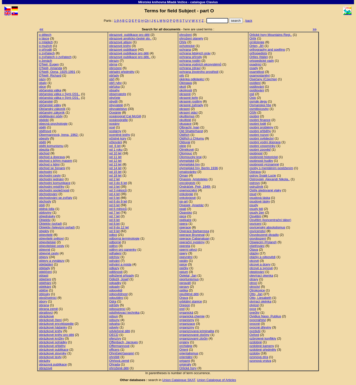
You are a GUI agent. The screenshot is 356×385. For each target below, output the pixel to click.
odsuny (114, 320)
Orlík (252, 38)
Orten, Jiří (256, 46)
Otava (253, 249)
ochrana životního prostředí (199, 72)
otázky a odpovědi (262, 257)
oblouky (44, 294)
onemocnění (188, 190)
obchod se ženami (52, 168)
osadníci (255, 64)
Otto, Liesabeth (260, 298)
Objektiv (44, 220)
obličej (43, 290)
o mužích (45, 46)
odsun (113, 316)
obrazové (45, 368)
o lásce (44, 38)
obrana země (48, 309)
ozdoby (254, 353)
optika (183, 290)
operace (185, 227)
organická (186, 312)
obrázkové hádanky (53, 327)
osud (252, 194)
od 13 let (115, 164)
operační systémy (192, 242)
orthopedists (258, 53)
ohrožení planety (191, 38)
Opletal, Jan (188, 275)
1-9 (116, 20)
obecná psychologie (53, 123)
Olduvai (184, 142)
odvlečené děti (119, 331)
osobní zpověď (260, 149)
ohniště (114, 357)
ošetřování (257, 246)
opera (183, 223)
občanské (46, 101)
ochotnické (187, 46)
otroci (253, 283)
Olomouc (185, 153)
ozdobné (255, 342)
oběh (42, 127)
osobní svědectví (261, 138)
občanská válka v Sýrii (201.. (59, 94)
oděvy (113, 246)
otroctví (254, 286)
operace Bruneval (192, 235)
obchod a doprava (52, 157)
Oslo (252, 98)
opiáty (183, 261)
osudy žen (256, 212)
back (248, 20)
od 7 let (114, 212)
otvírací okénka (260, 301)
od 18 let (115, 175)
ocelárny (115, 131)
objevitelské (47, 242)
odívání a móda (120, 264)
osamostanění (259, 75)
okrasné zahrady (191, 105)
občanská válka (50, 90)
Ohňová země (119, 361)
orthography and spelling (267, 49)
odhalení (115, 253)
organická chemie (192, 316)
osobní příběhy (260, 131)
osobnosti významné (264, 164)
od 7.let (114, 216)
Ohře (182, 42)
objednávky (47, 216)
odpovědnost (118, 294)
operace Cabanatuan (194, 238)
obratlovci (46, 312)
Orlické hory (188, 368)
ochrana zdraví (190, 68)
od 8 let (114, 220)
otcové (254, 261)
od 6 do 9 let (118, 201)
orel (182, 309)
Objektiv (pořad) (50, 223)
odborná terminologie (124, 238)
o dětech (45, 35)
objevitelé (45, 235)
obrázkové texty (50, 357)
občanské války (50, 105)
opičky (183, 268)
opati (182, 209)
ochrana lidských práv (195, 53)
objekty (44, 231)
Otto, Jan (256, 294)
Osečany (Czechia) (263, 79)
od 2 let (114, 179)
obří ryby (115, 83)
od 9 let (114, 231)
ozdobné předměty (262, 349)
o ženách (45, 60)
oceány (114, 123)
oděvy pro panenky (122, 249)
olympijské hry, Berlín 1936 (198, 168)
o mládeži (46, 42)
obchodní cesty (50, 175)
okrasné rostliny (190, 101)
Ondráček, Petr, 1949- (195, 186)
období (44, 120)
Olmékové (186, 149)
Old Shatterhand (191, 131)
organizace (187, 323)
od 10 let (115, 153)
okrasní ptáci (188, 112)
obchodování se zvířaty (55, 198)
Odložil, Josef (119, 279)
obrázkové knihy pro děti (56, 335)
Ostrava (255, 172)
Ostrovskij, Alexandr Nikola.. (269, 179)
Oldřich (184, 135)
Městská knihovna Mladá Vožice (162, 2)
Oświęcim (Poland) (263, 242)
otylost (254, 305)
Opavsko (185, 212)
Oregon (184, 305)
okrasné (185, 94)
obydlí (113, 101)
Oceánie (115, 112)
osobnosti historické (263, 157)
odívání (114, 261)
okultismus (187, 116)
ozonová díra (258, 357)
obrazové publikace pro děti (129, 35)
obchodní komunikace (54, 183)
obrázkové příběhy (52, 346)
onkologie (186, 194)
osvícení (255, 223)
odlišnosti (116, 272)
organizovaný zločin (193, 338)
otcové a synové (261, 268)
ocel (112, 127)
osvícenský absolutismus (267, 227)
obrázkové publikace (53, 349)
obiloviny (45, 212)
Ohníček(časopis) (121, 353)
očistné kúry (117, 138)
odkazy (114, 268)
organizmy (186, 327)
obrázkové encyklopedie (56, 323)
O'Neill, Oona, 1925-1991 (57, 72)
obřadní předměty (121, 72)
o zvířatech (47, 53)
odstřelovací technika (124, 312)
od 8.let (114, 223)
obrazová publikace (53, 364)
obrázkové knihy (50, 331)
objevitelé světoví (51, 238)
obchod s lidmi (49, 164)
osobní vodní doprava (265, 142)
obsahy (114, 90)
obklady (44, 268)
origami (184, 361)
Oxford (254, 335)
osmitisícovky (259, 109)
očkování (115, 142)
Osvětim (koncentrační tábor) (270, 220)
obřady (114, 75)
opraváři (185, 283)
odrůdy (114, 305)
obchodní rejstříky (51, 186)
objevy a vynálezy (51, 261)
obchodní (45, 172)
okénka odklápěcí (191, 79)
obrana (44, 305)
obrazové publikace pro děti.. (130, 57)
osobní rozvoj (259, 135)
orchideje (185, 346)
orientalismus (188, 353)
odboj (113, 235)
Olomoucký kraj (190, 157)
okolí (182, 86)
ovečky (254, 312)
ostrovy (254, 183)
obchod (44, 153)
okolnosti (185, 90)
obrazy (114, 60)
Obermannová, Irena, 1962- (59, 135)
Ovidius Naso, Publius (265, 316)
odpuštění (116, 298)
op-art (183, 201)
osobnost (256, 153)
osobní (254, 116)
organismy (186, 320)
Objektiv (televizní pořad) (57, 227)
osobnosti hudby (261, 160)
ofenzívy (115, 338)
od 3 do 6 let (118, 183)
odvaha (114, 323)
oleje (182, 146)
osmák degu (258, 101)
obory (43, 301)
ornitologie (257, 42)
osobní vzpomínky (262, 146)
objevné (44, 249)
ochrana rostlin (189, 60)
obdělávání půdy (51, 116)
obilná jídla (46, 209)
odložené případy (121, 275)
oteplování (257, 272)
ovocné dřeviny (260, 327)
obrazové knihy (120, 46)
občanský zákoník (52, 112)
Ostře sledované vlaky (265, 190)
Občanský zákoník (52, 109)
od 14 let (115, 168)
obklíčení (45, 272)
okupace (185, 123)
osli (251, 94)
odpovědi (115, 290)
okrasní (184, 109)
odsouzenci (117, 309)
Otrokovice (257, 290)
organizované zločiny (194, 335)
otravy (253, 279)
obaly (42, 83)
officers (114, 349)
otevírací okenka (261, 275)
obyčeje (114, 98)
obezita (44, 149)
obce (42, 86)
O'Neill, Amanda (50, 68)
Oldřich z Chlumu (191, 138)
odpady (114, 286)
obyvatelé (116, 105)
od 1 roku (116, 149)
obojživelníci (47, 298)
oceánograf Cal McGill (125, 116)
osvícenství (257, 231)
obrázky (44, 361)
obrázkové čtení (50, 320)
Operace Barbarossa (194, 231)
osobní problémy (261, 127)
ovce (252, 309)
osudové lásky (259, 201)
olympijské (186, 160)
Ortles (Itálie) (258, 57)
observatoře (117, 94)
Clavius (212, 2)
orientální (186, 357)
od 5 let (114, 198)
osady (253, 68)
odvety (114, 327)
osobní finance (259, 120)
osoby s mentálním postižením (271, 168)
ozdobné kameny (261, 346)
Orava (183, 298)
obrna (113, 64)
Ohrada (114, 364)
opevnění (186, 257)
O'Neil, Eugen (49, 64)
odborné (115, 242)
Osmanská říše (260, 105)
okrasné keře (188, 98)
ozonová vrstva (260, 361)
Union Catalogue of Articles (216, 380)
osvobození (257, 238)
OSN (252, 112)
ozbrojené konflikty (262, 338)
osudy (253, 205)
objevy (43, 257)
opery (183, 253)
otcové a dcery (259, 264)
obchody (45, 201)
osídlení (255, 83)
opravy (184, 286)
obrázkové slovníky (52, 353)
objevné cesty (49, 253)
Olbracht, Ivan (189, 127)
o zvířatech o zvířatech (55, 57)
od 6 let (115, 146)
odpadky (115, 283)
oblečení (45, 279)
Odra (112, 301)
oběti (42, 142)
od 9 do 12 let (119, 227)
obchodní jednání (51, 179)
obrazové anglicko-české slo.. (130, 38)
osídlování (256, 90)
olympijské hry (189, 164)
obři (111, 79)
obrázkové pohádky (53, 342)
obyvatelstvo (118, 109)
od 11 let (115, 157)
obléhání (45, 283)
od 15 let (115, 172)
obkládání (46, 264)
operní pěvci (188, 249)
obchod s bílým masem (55, 160)
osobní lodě (257, 123)
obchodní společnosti (54, 190)
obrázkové (46, 316)
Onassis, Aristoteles (193, 179)
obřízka (114, 86)
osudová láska (259, 198)
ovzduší (255, 331)
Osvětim (255, 216)
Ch (147, 20)
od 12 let (115, 160)
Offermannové (119, 346)
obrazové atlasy (120, 42)
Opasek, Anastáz (191, 205)
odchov (114, 257)
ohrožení (185, 35)
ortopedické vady (261, 60)
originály (185, 364)
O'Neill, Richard (50, 75)
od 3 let (114, 186)
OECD (113, 335)
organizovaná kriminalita (196, 331)
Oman (183, 175)
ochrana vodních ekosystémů (200, 64)
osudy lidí (256, 209)
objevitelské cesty (51, 246)
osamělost (256, 72)
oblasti (43, 275)
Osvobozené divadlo (264, 235)
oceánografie (118, 120)
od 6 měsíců (118, 209)
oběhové (45, 131)
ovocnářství (257, 320)
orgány (184, 342)
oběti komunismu (51, 146)
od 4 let (114, 194)
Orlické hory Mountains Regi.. (270, 35)
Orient (183, 349)
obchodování (48, 194)
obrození (115, 68)
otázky (254, 253)
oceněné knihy (119, 135)
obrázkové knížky (51, 338)
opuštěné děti (189, 294)
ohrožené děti (119, 368)
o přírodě (45, 49)
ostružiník (256, 186)
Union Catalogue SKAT (178, 380)
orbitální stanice (190, 301)
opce (182, 216)
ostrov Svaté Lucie (262, 175)
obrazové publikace (123, 49)
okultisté (185, 120)
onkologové (187, 198)
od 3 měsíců (118, 190)
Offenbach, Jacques (123, 342)
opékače (185, 220)
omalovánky (188, 172)
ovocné (254, 323)
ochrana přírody (190, 57)
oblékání (45, 286)
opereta (184, 246)
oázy (42, 79)
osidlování (256, 86)
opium (183, 272)
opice (183, 264)
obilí (42, 205)
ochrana (185, 49)
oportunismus (189, 279)
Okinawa (185, 83)
